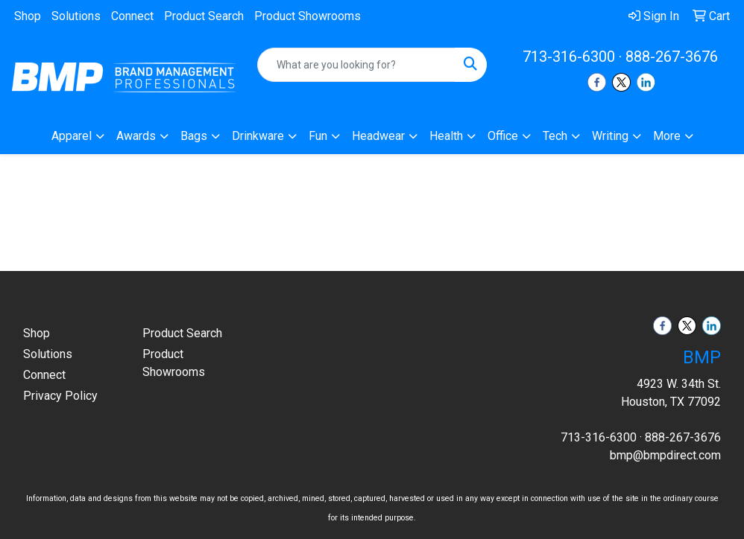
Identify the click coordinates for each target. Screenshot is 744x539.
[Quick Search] (356, 65)
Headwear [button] (378, 136)
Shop (27, 16)
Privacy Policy (60, 396)
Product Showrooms (307, 16)
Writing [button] (610, 136)
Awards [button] (136, 136)
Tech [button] (555, 136)
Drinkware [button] (258, 136)
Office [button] (503, 136)
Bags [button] (193, 136)
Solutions (76, 16)
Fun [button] (318, 136)
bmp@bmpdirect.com (665, 455)
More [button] (667, 136)
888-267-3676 (671, 57)
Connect (132, 16)
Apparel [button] (71, 136)
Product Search (204, 16)
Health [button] (446, 136)
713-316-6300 (569, 57)
